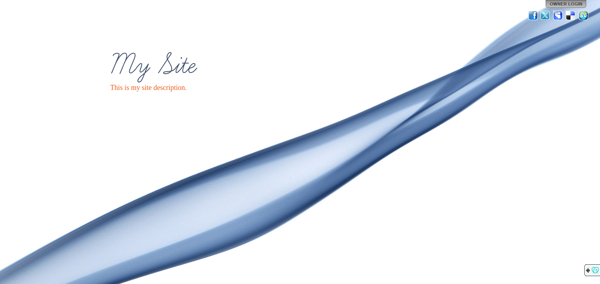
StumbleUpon (583, 15)
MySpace (558, 15)
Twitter (545, 15)
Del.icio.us (570, 15)
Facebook (533, 15)
